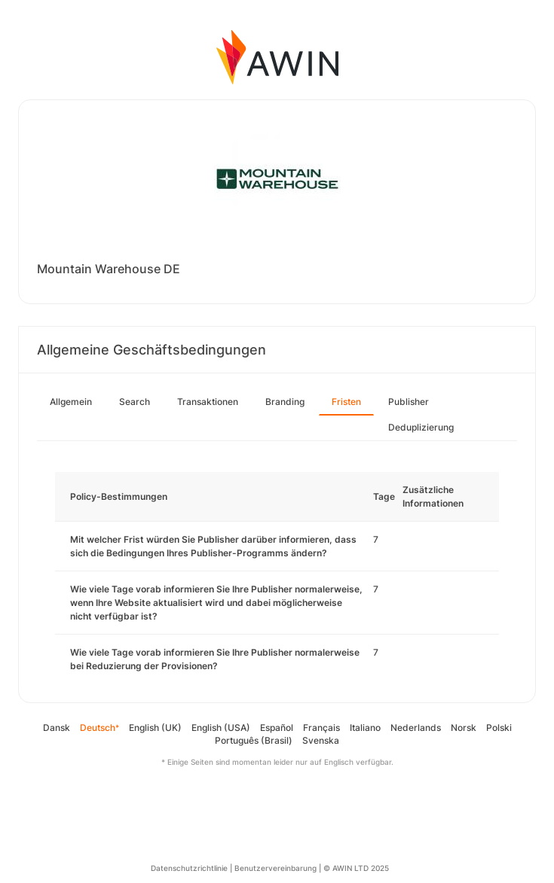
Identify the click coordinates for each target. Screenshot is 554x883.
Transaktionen (207, 401)
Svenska (320, 740)
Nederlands (415, 727)
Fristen (346, 401)
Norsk (463, 727)
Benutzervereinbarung (275, 867)
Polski (499, 727)
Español (276, 727)
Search (134, 401)
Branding (285, 401)
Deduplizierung (421, 427)
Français (321, 727)
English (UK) (155, 727)
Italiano (365, 727)
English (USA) (220, 727)
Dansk (56, 727)
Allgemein (71, 401)
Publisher (408, 401)
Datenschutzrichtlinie (189, 867)
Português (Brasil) (253, 740)
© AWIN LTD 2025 (356, 867)
